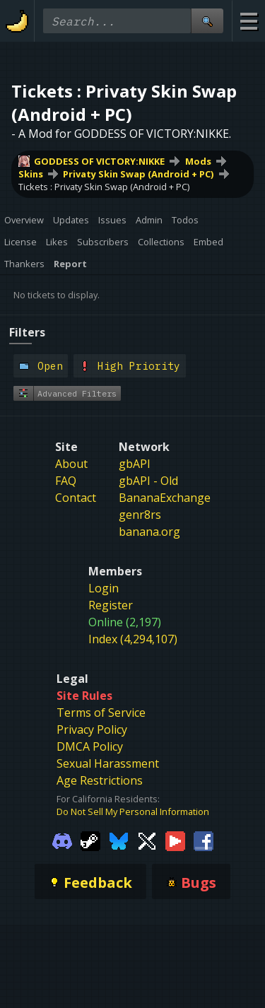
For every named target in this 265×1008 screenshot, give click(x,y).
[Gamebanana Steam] (90, 840)
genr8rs (140, 514)
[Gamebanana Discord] (62, 840)
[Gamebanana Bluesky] (118, 840)
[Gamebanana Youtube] (175, 840)
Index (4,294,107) (132, 639)
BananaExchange (165, 497)
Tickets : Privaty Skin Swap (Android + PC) (103, 186)
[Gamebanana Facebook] (203, 840)
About (71, 463)
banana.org (149, 531)
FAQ (65, 480)
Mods (198, 161)
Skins (30, 174)
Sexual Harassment (108, 763)
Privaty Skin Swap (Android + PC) (138, 174)
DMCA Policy (90, 746)
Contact (75, 497)
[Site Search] (207, 20)
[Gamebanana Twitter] (147, 840)
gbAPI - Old (148, 480)
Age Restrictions (100, 780)
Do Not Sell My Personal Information (133, 811)
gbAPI (135, 463)
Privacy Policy (92, 729)
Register (110, 605)
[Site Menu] (248, 21)
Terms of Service (101, 712)
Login (103, 588)
